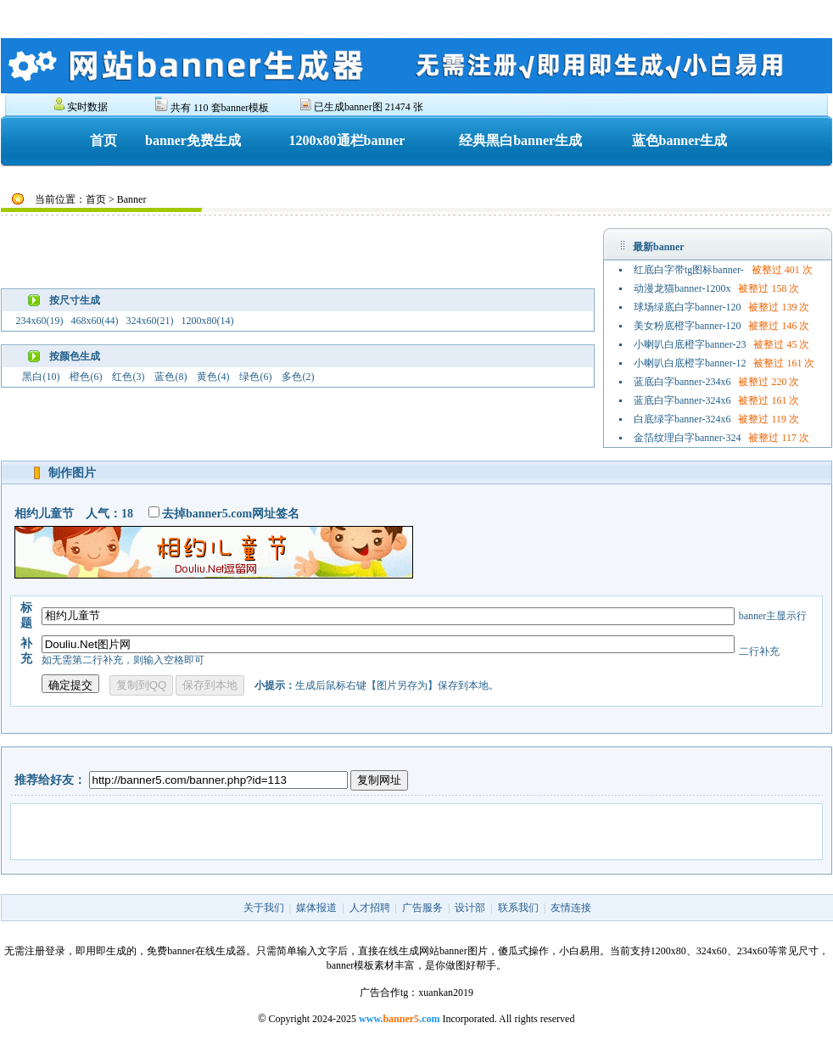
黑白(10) (40, 377)
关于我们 (263, 908)
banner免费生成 (193, 140)
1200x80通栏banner (347, 140)
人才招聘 (369, 908)
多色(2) (298, 377)
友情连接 (571, 908)
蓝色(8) (170, 377)
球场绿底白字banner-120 (687, 307)
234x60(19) (39, 321)
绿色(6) (255, 377)
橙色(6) (86, 377)
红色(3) (128, 377)
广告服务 (422, 908)
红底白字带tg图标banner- (689, 270)
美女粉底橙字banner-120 (687, 326)
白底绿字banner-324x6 (682, 419)
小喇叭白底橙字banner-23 (690, 344)
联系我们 (518, 908)
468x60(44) (94, 321)
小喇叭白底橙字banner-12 (690, 363)
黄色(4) (213, 377)
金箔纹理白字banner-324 (687, 438)
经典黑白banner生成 (520, 140)
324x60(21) (149, 321)
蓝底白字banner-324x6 (682, 400)
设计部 (470, 908)
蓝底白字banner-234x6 (682, 382)
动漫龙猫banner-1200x (682, 288)
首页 (103, 140)
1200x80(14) (207, 321)
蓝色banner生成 (680, 140)
